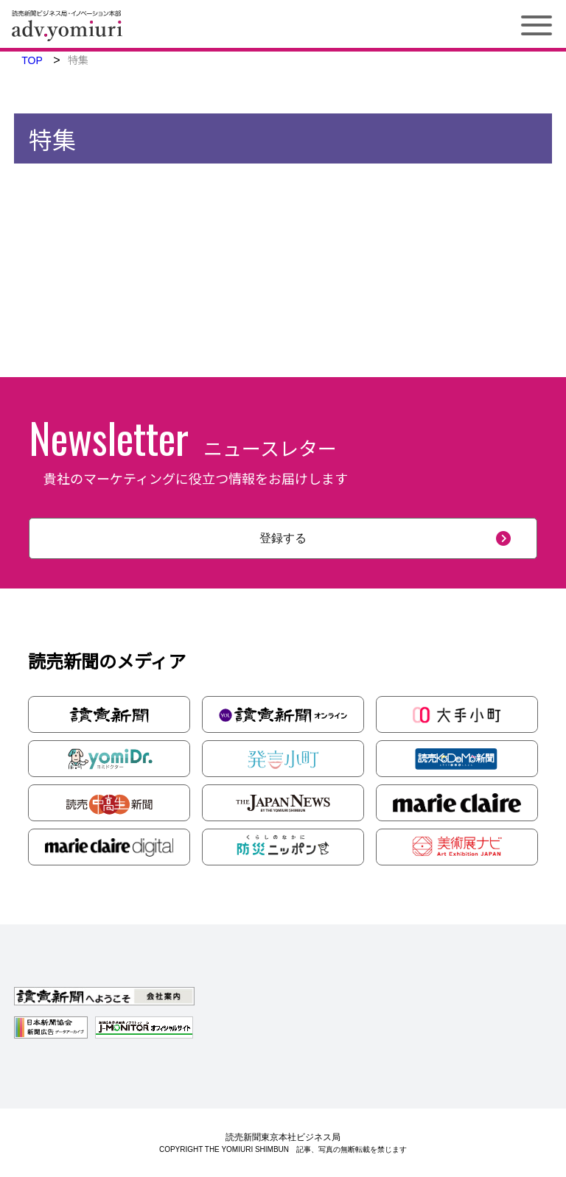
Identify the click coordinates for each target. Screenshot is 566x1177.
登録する (283, 538)
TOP (32, 60)
